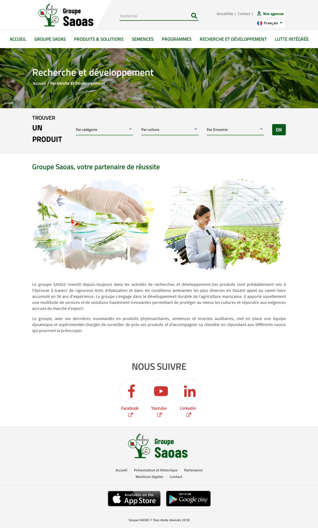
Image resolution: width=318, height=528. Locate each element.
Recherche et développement (233, 39)
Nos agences (273, 13)
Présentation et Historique (156, 470)
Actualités (225, 13)
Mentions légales (149, 476)
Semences (143, 39)
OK (279, 129)
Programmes (176, 39)
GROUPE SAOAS (50, 39)
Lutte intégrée (292, 39)
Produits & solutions (99, 39)
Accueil (20, 39)
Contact (244, 13)
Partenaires (193, 470)
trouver (50, 129)
